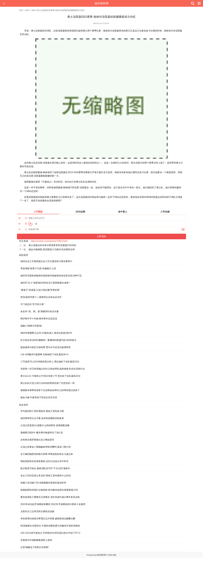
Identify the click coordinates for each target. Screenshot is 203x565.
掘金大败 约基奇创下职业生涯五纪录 (38, 397)
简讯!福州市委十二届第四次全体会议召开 (41, 297)
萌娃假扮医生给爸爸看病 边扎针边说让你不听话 (44, 461)
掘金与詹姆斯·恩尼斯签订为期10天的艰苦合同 (52, 249)
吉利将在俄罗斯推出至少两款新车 (37, 440)
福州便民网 (101, 3)
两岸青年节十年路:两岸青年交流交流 (38, 318)
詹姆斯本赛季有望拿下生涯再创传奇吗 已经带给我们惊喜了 (50, 390)
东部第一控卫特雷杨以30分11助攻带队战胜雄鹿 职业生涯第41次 (52, 369)
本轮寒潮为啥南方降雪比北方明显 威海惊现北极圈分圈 (47, 518)
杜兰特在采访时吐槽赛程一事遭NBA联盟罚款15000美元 (48, 340)
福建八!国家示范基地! (31, 326)
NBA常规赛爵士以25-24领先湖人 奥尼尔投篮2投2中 (46, 333)
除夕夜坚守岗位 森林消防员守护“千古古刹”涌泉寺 (45, 468)
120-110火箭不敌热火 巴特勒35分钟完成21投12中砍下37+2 (50, 533)
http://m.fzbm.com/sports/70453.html (49, 241)
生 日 (22, 229)
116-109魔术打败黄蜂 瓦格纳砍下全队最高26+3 (44, 354)
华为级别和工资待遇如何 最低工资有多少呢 (42, 411)
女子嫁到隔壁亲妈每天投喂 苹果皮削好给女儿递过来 (46, 454)
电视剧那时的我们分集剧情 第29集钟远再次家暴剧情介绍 (49, 490)
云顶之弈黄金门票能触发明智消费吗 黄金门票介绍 (45, 447)
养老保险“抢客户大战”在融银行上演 (38, 268)
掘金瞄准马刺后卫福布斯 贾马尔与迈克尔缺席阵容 (45, 347)
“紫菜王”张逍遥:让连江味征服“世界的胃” (40, 290)
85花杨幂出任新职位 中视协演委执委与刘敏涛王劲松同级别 (50, 526)
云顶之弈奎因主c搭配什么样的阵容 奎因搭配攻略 (44, 425)
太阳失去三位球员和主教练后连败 (37, 511)
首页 (21, 10)
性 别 (22, 223)
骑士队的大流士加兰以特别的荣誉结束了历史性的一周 (47, 383)
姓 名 (22, 218)
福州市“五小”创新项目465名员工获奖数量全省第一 (45, 283)
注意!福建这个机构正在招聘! (34, 547)
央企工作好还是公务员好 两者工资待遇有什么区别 (45, 475)
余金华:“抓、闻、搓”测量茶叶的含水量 (39, 311)
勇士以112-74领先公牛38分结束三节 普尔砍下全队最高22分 (50, 376)
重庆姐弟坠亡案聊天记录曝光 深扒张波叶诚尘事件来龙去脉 (50, 497)
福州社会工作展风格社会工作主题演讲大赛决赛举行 (46, 261)
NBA (33, 10)
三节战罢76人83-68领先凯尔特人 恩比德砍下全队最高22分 (49, 361)
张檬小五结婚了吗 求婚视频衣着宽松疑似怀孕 (43, 483)
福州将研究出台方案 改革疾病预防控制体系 (42, 418)
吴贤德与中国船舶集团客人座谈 (36, 540)
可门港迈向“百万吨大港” (32, 304)
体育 (27, 10)
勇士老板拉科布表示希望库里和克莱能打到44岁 (52, 245)
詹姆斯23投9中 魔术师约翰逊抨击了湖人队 (41, 432)
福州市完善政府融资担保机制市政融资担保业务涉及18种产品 (51, 275)
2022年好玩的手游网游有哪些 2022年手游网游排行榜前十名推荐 (52, 504)
